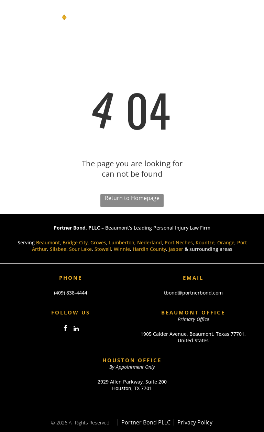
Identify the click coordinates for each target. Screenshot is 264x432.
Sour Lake (80, 249)
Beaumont (48, 242)
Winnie (122, 249)
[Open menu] (248, 17)
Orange (225, 242)
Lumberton (121, 242)
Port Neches (179, 242)
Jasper (176, 249)
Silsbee (58, 249)
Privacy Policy (194, 422)
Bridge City (75, 242)
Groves (98, 242)
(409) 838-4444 (70, 292)
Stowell (103, 249)
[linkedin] (76, 329)
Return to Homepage (132, 198)
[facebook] (65, 329)
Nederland (149, 242)
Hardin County (149, 249)
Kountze (205, 242)
